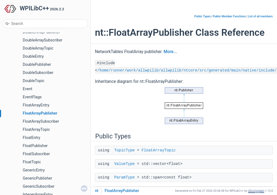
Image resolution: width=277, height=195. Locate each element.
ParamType (124, 177)
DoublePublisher (37, 64)
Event (27, 89)
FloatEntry (31, 137)
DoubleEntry (33, 56)
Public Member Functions (229, 16)
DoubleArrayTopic (38, 48)
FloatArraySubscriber (41, 121)
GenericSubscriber (38, 186)
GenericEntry (34, 170)
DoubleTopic (33, 81)
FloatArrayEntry (36, 105)
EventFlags (32, 97)
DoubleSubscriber (38, 72)
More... (170, 51)
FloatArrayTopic (36, 129)
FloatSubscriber (36, 154)
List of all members (260, 16)
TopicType (124, 150)
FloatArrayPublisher (40, 113)
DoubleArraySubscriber (42, 40)
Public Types (202, 16)
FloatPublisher (35, 146)
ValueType (124, 164)
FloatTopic (32, 162)
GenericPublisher (37, 178)
